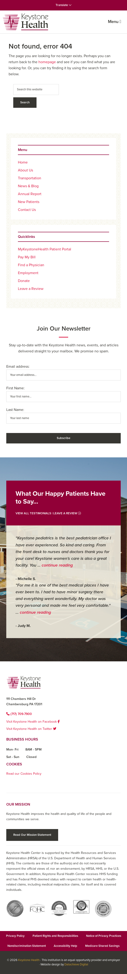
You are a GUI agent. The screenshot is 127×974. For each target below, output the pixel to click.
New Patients (28, 202)
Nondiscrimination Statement (26, 946)
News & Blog (28, 186)
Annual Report (29, 194)
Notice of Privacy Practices (103, 936)
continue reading (57, 565)
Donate (24, 281)
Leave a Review (30, 288)
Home (23, 162)
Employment (28, 273)
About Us (25, 170)
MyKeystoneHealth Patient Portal (44, 249)
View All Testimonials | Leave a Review (48, 513)
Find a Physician (31, 265)
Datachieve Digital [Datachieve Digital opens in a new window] (76, 964)
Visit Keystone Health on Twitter (31, 729)
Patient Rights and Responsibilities (55, 936)
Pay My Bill (27, 257)
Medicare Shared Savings (102, 946)
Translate (64, 5)
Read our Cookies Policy (23, 774)
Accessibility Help (65, 946)
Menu (114, 21)
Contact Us (27, 209)
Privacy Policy (15, 936)
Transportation (29, 178)
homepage (47, 62)
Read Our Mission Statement (32, 835)
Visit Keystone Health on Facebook (33, 722)
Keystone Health (29, 960)
